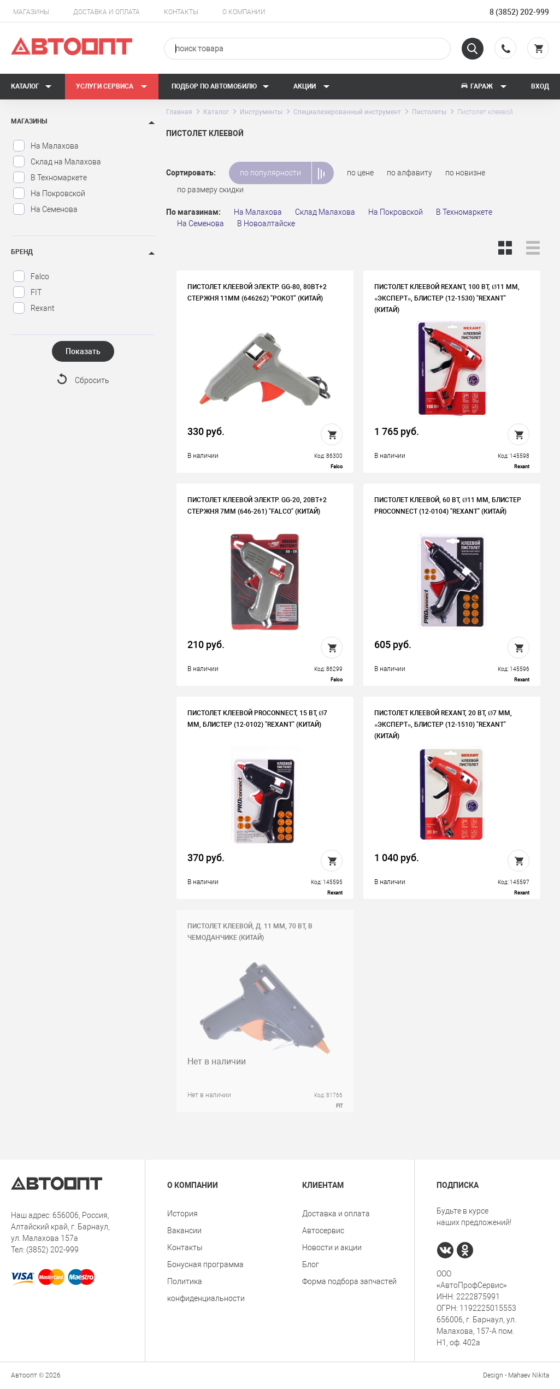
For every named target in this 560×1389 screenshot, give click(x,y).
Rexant (34, 308)
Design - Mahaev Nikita (516, 1375)
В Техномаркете (50, 178)
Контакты (181, 12)
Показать (83, 351)
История (182, 1213)
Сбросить (92, 380)
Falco (31, 276)
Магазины (31, 12)
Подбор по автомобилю (220, 86)
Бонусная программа (205, 1264)
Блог (310, 1264)
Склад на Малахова (57, 162)
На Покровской (49, 193)
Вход (540, 86)
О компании (244, 12)
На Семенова (45, 209)
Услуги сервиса (112, 86)
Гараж (483, 86)
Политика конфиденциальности (206, 1290)
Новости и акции (332, 1247)
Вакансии (184, 1230)
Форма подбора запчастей (349, 1281)
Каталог (31, 86)
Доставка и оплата (106, 12)
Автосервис (323, 1230)
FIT (27, 292)
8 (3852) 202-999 (519, 12)
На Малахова (46, 146)
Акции (311, 86)
